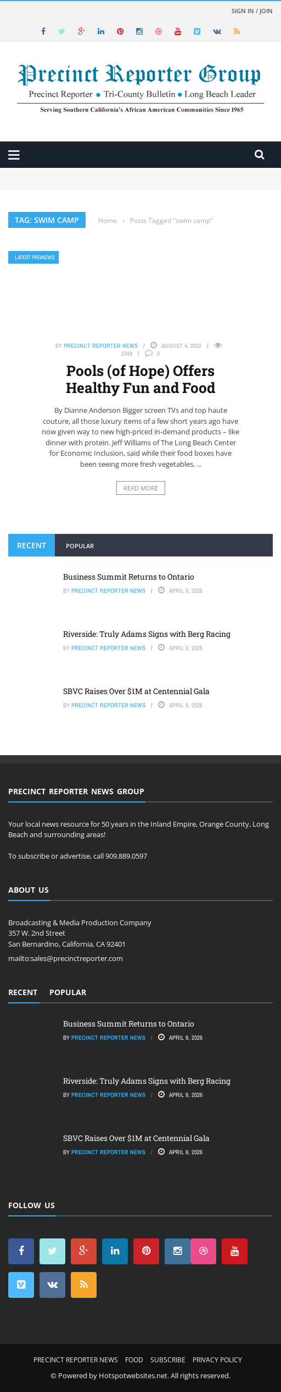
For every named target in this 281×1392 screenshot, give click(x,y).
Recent (31, 545)
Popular (80, 546)
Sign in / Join (252, 11)
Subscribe (168, 1359)
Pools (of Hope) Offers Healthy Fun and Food (140, 379)
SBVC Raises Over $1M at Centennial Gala (136, 691)
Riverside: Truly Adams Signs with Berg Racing (147, 634)
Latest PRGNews (34, 257)
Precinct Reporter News (101, 346)
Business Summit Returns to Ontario (128, 576)
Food (134, 1359)
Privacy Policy (217, 1359)
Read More (140, 488)
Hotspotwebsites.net (133, 1375)
